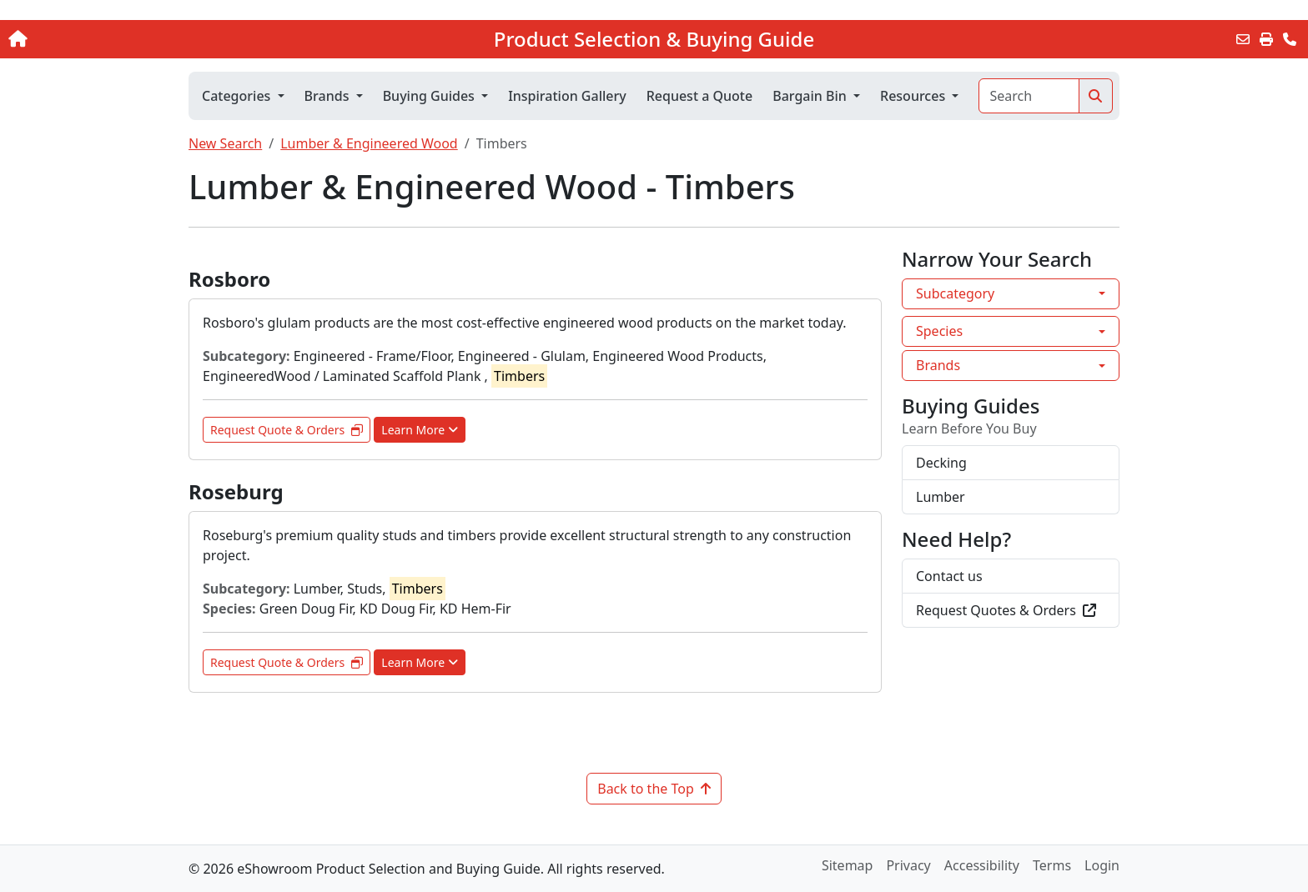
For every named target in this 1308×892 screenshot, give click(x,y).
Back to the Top (654, 788)
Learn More (419, 430)
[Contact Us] (1289, 39)
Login (1101, 865)
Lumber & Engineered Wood (369, 143)
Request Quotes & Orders (1006, 610)
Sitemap (847, 865)
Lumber (940, 497)
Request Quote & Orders (286, 430)
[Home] (136, 39)
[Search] (1028, 95)
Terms (1052, 865)
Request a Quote (699, 96)
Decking (941, 463)
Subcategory (955, 293)
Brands (938, 365)
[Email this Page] (1243, 39)
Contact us (949, 576)
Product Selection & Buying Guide (654, 39)
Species (939, 331)
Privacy (908, 865)
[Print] (1266, 39)
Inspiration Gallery (567, 96)
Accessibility (981, 865)
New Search (225, 143)
